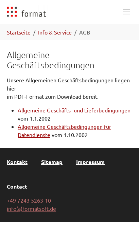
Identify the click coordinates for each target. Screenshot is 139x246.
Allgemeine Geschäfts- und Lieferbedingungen (74, 110)
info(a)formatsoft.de (31, 208)
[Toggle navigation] (126, 12)
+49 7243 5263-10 (29, 200)
